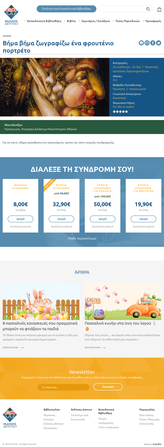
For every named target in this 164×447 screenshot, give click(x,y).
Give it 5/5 (126, 111)
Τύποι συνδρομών (108, 427)
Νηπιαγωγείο (137, 88)
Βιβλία (71, 21)
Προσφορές (153, 21)
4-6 (115, 80)
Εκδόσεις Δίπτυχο (53, 423)
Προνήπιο (119, 88)
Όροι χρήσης (146, 415)
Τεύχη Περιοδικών (128, 21)
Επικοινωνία (78, 419)
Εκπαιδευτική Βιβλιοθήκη (44, 21)
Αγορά (20, 218)
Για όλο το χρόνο (123, 106)
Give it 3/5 (120, 111)
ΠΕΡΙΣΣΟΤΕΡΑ (10, 347)
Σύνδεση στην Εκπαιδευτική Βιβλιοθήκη (66, 8)
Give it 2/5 (117, 111)
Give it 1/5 (114, 111)
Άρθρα (7, 36)
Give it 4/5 (123, 111)
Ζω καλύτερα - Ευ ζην (127, 66)
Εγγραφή (108, 386)
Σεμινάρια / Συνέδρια (96, 21)
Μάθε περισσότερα (82, 238)
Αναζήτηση (148, 9)
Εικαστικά (119, 97)
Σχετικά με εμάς (80, 415)
